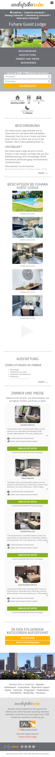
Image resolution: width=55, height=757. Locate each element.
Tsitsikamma (15, 693)
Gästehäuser (27, 638)
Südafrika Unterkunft (34, 12)
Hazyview (17, 690)
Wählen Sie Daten (27, 448)
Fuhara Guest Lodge (27, 737)
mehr (41, 173)
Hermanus (40, 693)
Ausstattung (27, 55)
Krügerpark (29, 690)
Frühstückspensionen (27, 642)
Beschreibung (27, 51)
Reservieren (28, 63)
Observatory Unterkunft (28, 18)
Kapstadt (40, 684)
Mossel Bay (28, 693)
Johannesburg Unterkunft (37, 15)
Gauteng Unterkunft (14, 15)
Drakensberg (43, 690)
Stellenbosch (10, 687)
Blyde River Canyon (40, 687)
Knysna (8, 690)
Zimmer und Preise (27, 59)
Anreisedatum (49, 77)
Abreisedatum (49, 81)
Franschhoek (23, 687)
